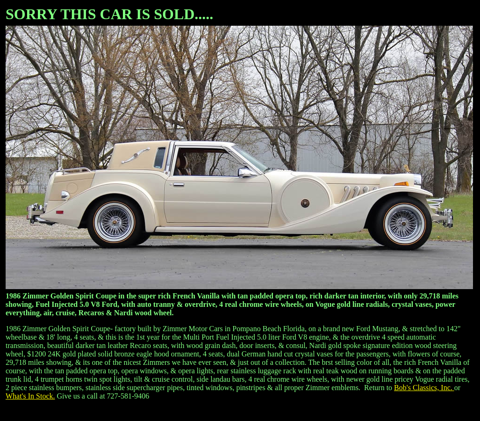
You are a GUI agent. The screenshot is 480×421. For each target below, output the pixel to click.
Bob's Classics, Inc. (424, 388)
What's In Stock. (30, 396)
